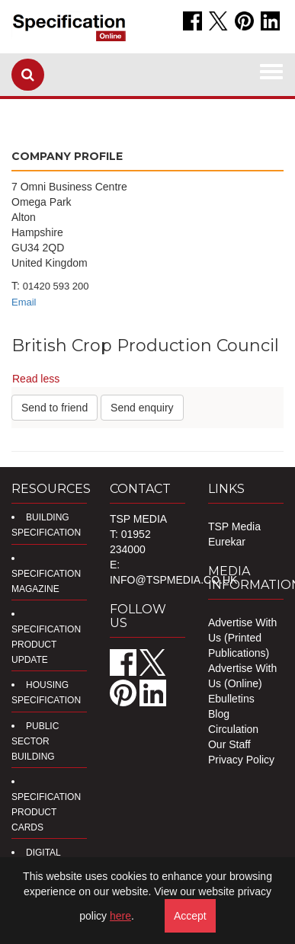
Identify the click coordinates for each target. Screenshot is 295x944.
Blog (218, 714)
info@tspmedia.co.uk (173, 580)
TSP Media (234, 526)
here (120, 916)
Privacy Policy (241, 760)
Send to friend (54, 408)
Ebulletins (231, 699)
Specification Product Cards (46, 812)
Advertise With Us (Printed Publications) (242, 637)
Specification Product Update (46, 644)
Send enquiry (142, 408)
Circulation (233, 729)
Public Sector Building (35, 741)
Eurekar (226, 542)
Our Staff (229, 744)
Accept (190, 916)
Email (24, 302)
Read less (35, 379)
